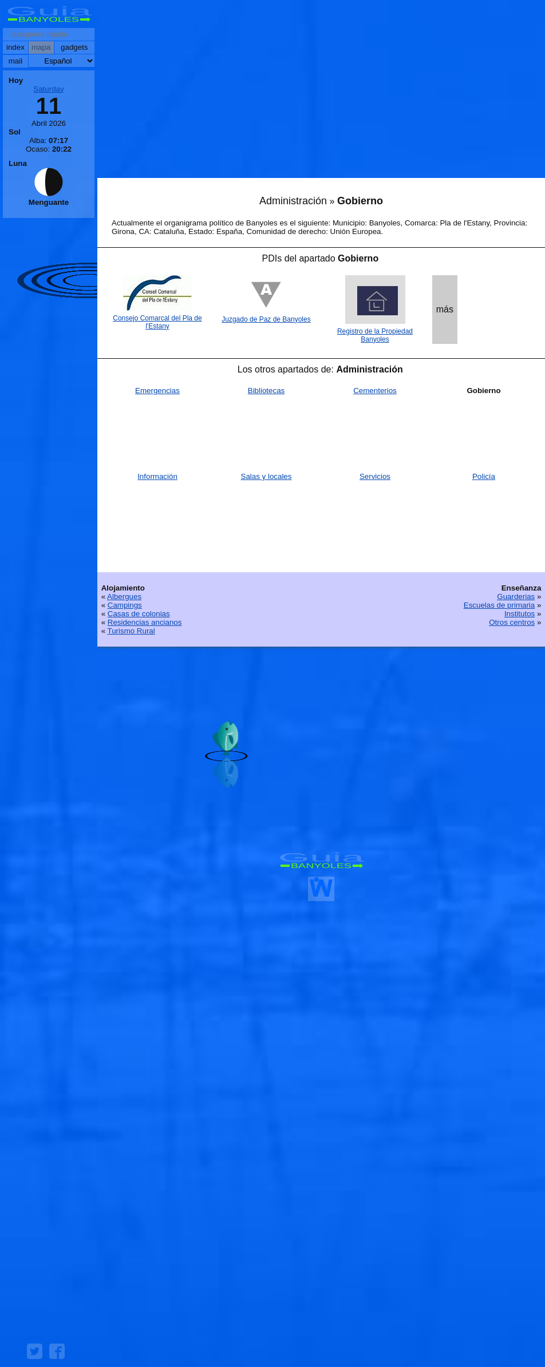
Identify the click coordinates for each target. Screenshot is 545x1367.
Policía (483, 476)
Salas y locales (266, 476)
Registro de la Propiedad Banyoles (375, 335)
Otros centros (512, 622)
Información (157, 476)
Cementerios (375, 390)
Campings (125, 605)
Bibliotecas (266, 390)
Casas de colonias (139, 613)
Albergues (124, 596)
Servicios (375, 476)
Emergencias (157, 390)
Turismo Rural (131, 631)
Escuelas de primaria (499, 605)
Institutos (519, 613)
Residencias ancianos (145, 622)
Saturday (48, 89)
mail (15, 61)
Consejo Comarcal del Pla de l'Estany (157, 322)
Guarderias (516, 596)
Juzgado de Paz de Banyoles (266, 319)
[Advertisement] (321, 91)
